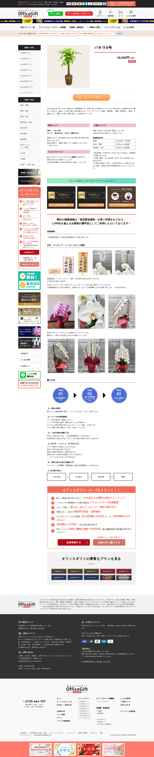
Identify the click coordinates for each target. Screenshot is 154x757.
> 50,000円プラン (84, 711)
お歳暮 (22, 159)
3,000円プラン (25, 53)
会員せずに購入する (110, 542)
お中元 (22, 153)
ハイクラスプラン (27, 93)
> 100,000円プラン (84, 713)
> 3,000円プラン (83, 701)
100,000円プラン (26, 81)
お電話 (105, 133)
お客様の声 (61, 711)
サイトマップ (71, 733)
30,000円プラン (26, 70)
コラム (59, 718)
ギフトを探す (54, 13)
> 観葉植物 (99, 713)
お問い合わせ (125, 705)
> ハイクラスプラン (84, 718)
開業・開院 (24, 105)
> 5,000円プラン (83, 704)
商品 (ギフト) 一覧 (28, 27)
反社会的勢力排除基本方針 (42, 735)
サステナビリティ (25, 735)
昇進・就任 (24, 116)
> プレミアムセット (102, 701)
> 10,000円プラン (84, 706)
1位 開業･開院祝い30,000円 (47, 33)
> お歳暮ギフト (101, 722)
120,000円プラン (26, 87)
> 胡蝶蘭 (99, 711)
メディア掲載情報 (63, 721)
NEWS (119, 33)
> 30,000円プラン (84, 708)
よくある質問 (129, 27)
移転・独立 (24, 111)
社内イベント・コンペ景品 (26, 146)
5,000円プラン (25, 59)
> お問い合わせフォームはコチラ (29, 661)
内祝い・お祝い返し (27, 164)
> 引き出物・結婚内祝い (104, 724)
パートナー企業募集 (127, 711)
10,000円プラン (26, 64)
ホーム (59, 698)
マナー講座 (61, 714)
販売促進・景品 (26, 122)
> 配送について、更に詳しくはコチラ (31, 628)
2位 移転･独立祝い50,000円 (68, 33)
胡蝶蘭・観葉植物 (76, 27)
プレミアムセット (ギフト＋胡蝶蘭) (52, 27)
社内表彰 (23, 133)
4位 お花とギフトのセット (105, 33)
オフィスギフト (84, 698)
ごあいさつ (93, 733)
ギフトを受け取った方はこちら (79, 13)
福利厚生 (23, 139)
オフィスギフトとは (112, 27)
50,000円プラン (26, 76)
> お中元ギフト (101, 719)
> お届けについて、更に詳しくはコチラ (32, 647)
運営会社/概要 (82, 733)
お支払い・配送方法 (64, 705)
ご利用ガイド (125, 702)
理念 (101, 733)
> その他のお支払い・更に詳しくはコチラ (96, 661)
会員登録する (77, 542)
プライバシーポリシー (57, 733)
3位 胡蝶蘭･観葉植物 (86, 33)
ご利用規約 (23, 733)
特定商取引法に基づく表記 (38, 733)
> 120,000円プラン (84, 715)
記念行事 (23, 128)
